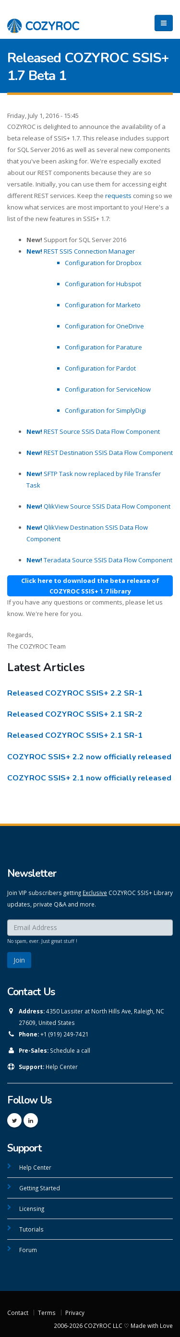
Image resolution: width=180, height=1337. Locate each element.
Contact (17, 1312)
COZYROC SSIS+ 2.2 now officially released (89, 757)
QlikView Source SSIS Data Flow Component (98, 506)
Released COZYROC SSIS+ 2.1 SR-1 (75, 735)
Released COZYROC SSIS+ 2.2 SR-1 (75, 693)
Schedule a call (70, 1050)
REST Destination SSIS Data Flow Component (99, 452)
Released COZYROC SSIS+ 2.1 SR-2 (75, 714)
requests (118, 195)
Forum (28, 1250)
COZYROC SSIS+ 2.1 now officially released (89, 778)
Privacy (74, 1312)
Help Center (62, 1066)
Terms (47, 1312)
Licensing (31, 1208)
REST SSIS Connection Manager (80, 251)
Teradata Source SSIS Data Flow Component (99, 560)
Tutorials (31, 1229)
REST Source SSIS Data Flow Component (93, 431)
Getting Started (39, 1188)
